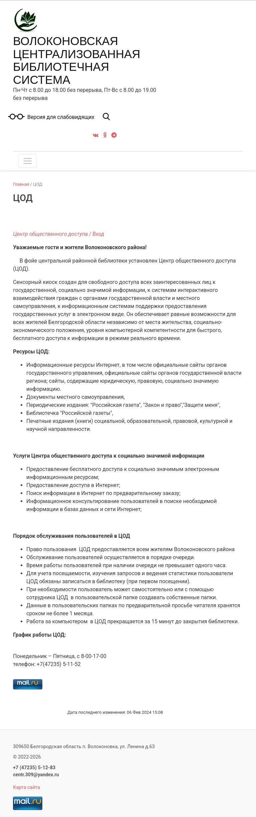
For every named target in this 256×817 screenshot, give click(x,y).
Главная (21, 184)
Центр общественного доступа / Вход (58, 234)
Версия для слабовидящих (60, 117)
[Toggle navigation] (27, 161)
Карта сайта (26, 787)
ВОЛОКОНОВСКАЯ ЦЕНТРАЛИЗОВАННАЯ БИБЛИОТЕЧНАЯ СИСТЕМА (76, 60)
